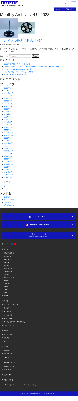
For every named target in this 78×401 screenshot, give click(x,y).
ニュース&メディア (8, 364)
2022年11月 (8, 151)
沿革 (5, 343)
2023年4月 (8, 146)
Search (35, 56)
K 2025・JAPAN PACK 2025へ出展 (17, 69)
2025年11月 (8, 93)
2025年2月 (8, 112)
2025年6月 (8, 101)
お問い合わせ (8, 381)
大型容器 (6, 276)
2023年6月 (8, 143)
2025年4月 (8, 106)
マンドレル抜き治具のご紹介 (21, 40)
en (5, 186)
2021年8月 (8, 167)
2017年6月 (8, 177)
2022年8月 (8, 156)
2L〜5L (6, 288)
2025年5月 (8, 104)
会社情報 (5, 332)
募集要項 (7, 352)
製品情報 (5, 251)
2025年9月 (8, 96)
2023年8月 (8, 141)
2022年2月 (8, 162)
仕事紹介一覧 (8, 355)
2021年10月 (8, 164)
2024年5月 (8, 122)
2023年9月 (8, 138)
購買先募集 (7, 376)
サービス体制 (8, 316)
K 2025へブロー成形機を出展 (15, 74)
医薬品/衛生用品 (9, 270)
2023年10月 (8, 135)
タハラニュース (9, 368)
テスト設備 (7, 313)
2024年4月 (8, 125)
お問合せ (71, 9)
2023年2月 (8, 149)
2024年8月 (8, 120)
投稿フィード (9, 200)
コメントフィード (11, 202)
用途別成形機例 (9, 254)
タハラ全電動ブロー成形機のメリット (16, 323)
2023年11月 (8, 133)
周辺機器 (7, 297)
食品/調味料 (7, 258)
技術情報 (5, 302)
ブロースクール (9, 327)
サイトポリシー (12, 387)
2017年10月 (8, 175)
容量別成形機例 (9, 279)
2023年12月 (8, 130)
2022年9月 (8, 154)
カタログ (59, 9)
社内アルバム (8, 359)
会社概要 (7, 339)
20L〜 (5, 294)
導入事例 (7, 310)
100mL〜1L (7, 285)
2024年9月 (8, 117)
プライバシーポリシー (30, 387)
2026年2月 (8, 88)
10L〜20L (7, 291)
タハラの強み (8, 320)
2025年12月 (8, 91)
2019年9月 (8, 172)
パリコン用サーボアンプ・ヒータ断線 (18, 72)
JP (65, 4)
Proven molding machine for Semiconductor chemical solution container (31, 67)
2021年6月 (8, 170)
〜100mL (6, 282)
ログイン (7, 197)
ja (4, 189)
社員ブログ (7, 371)
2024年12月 (8, 114)
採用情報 (5, 348)
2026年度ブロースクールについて (17, 64)
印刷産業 (6, 264)
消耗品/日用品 (8, 261)
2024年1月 (8, 127)
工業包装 (6, 267)
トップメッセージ (9, 336)
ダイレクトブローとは (11, 306)
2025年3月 (8, 109)
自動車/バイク (8, 273)
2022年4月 (8, 159)
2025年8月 (8, 98)
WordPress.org (10, 205)
